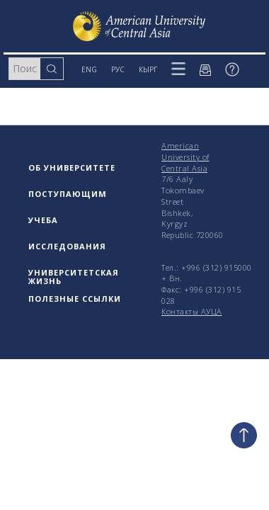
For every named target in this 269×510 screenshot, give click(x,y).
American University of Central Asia (185, 156)
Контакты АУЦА (191, 311)
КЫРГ (148, 69)
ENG (89, 69)
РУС (118, 69)
